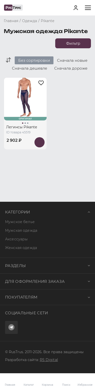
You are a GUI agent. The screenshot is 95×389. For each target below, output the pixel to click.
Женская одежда (21, 247)
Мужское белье (20, 222)
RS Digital (49, 359)
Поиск (66, 384)
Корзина (47, 381)
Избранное (84, 381)
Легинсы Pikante (21, 127)
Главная (10, 384)
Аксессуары (16, 239)
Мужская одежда (21, 230)
